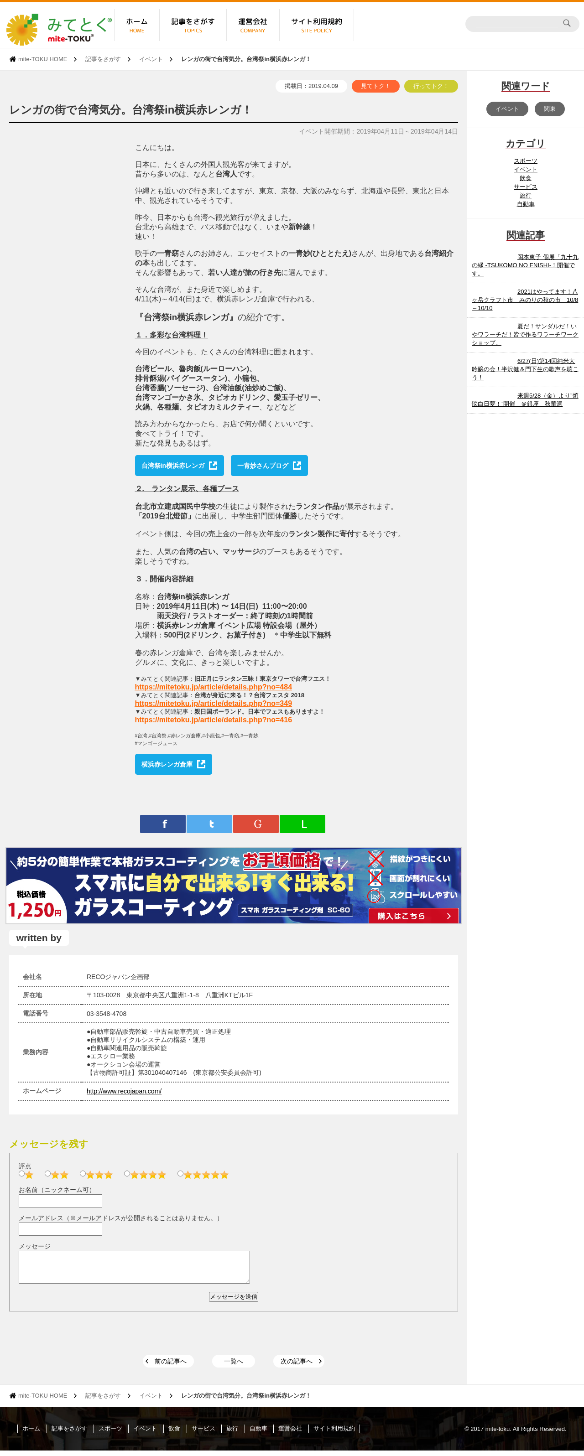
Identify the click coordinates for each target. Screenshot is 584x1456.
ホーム (31, 1433)
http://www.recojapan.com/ (124, 1091)
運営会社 (290, 1433)
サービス (525, 186)
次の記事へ (297, 1366)
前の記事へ (171, 1366)
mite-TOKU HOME (42, 59)
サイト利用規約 (334, 1433)
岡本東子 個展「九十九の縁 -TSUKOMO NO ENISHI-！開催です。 (525, 265)
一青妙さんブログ (262, 465)
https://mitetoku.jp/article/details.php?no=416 (213, 720)
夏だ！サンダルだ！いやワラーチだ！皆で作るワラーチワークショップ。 (525, 334)
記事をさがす (103, 59)
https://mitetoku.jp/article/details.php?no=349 (213, 703)
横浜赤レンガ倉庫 (167, 764)
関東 (550, 108)
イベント (151, 59)
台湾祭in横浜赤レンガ (172, 465)
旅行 (526, 195)
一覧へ (233, 1366)
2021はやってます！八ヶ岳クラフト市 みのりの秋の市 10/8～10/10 (525, 299)
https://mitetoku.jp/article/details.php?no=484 (213, 687)
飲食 (526, 178)
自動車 (526, 204)
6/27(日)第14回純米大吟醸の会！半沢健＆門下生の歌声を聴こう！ (525, 369)
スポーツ (525, 160)
